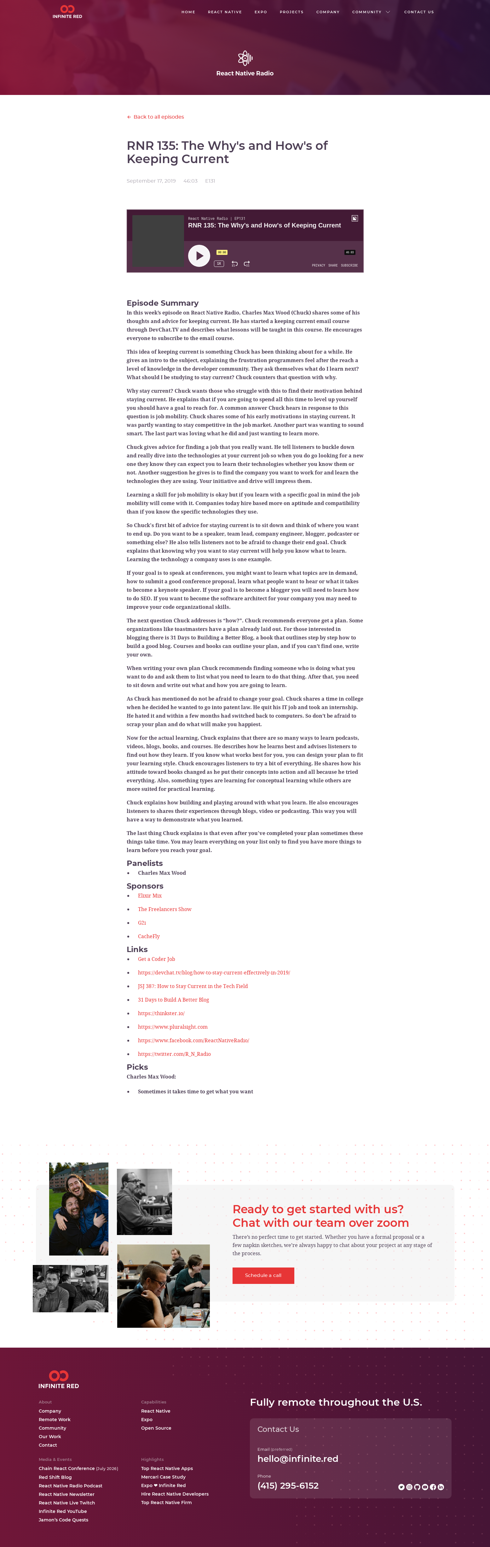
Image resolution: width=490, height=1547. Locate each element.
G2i (142, 922)
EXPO (261, 12)
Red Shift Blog (55, 1477)
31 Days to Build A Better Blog (173, 999)
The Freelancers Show (165, 909)
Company (50, 1411)
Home (188, 12)
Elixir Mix (150, 895)
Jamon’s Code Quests (63, 1520)
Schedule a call (263, 1275)
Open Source (156, 1428)
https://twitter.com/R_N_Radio (174, 1053)
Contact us (419, 12)
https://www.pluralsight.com (173, 1026)
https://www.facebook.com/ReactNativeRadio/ (193, 1040)
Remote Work (55, 1419)
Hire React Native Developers (175, 1494)
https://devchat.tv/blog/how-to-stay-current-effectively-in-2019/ (214, 972)
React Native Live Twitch (67, 1503)
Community (52, 1428)
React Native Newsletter (67, 1494)
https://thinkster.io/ (161, 1013)
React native (225, 12)
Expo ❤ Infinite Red (163, 1485)
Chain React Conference (78, 1468)
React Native (155, 1411)
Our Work (50, 1436)
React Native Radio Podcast (70, 1486)
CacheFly (149, 936)
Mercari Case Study (163, 1477)
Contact (48, 1445)
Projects (292, 12)
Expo (147, 1419)
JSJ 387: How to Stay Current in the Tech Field (193, 986)
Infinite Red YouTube (63, 1511)
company (328, 12)
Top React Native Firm (166, 1502)
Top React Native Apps (167, 1468)
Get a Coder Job (156, 959)
